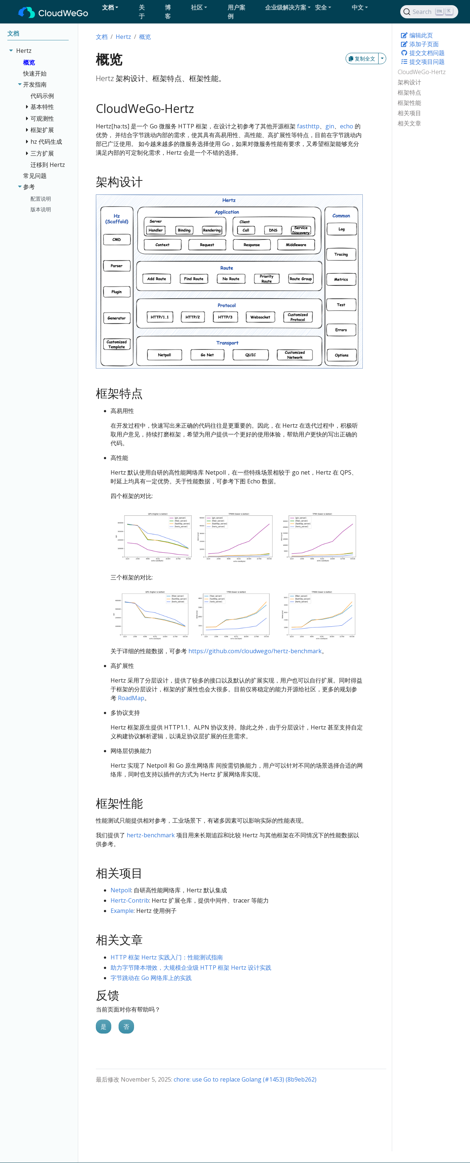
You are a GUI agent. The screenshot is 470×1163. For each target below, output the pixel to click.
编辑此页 (417, 35)
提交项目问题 (423, 62)
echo (346, 126)
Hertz (123, 37)
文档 (102, 37)
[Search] (429, 11)
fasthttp (308, 126)
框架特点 (409, 92)
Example (122, 911)
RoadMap (131, 698)
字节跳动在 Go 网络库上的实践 (151, 978)
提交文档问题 (423, 53)
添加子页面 (420, 44)
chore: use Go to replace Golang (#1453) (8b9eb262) (245, 1079)
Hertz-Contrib (130, 900)
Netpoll (121, 890)
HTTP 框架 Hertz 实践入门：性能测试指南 (167, 957)
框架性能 (409, 103)
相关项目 (409, 113)
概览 (145, 37)
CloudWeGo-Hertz (422, 72)
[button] (117, 7)
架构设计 (409, 82)
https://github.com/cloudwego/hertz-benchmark (255, 651)
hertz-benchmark (151, 835)
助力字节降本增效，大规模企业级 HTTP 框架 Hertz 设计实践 (191, 967)
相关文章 (409, 123)
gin (329, 126)
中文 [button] (358, 7)
